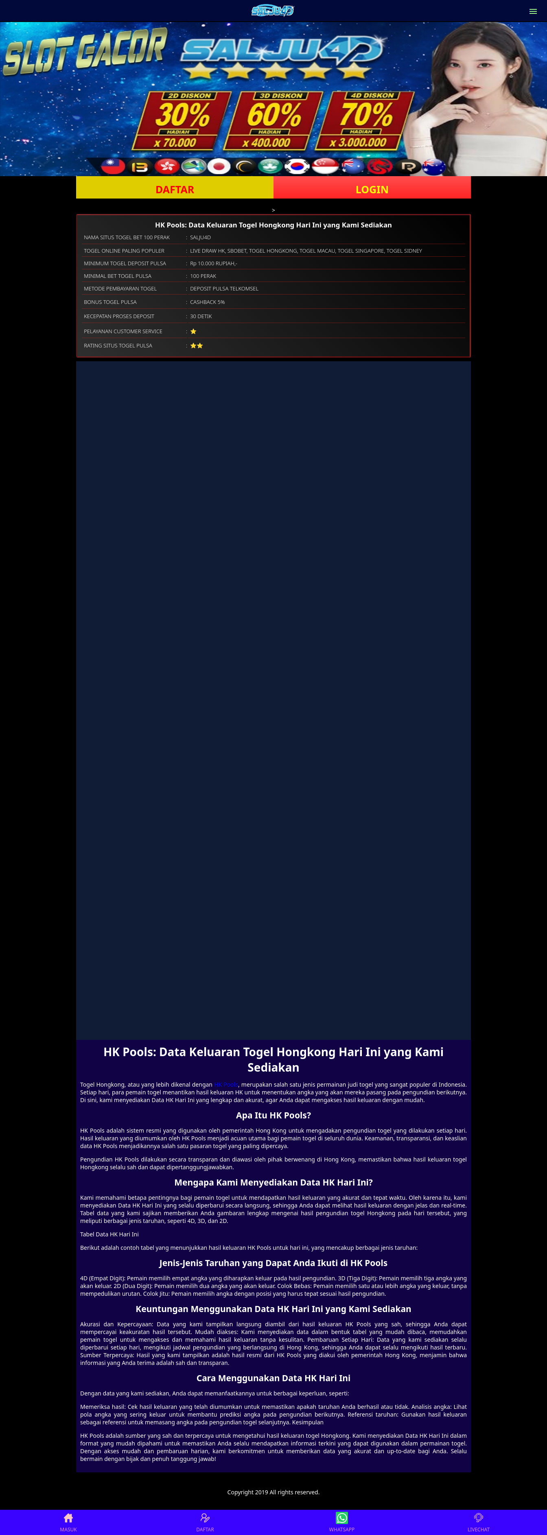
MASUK (68, 1522)
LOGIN (372, 189)
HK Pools (226, 1084)
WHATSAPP (341, 1522)
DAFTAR (174, 189)
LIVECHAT (479, 1522)
